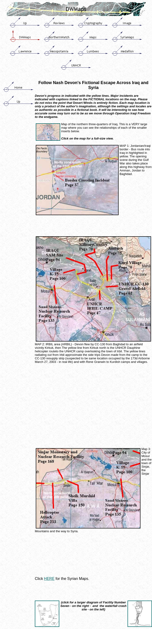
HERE (49, 579)
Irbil (119, 351)
